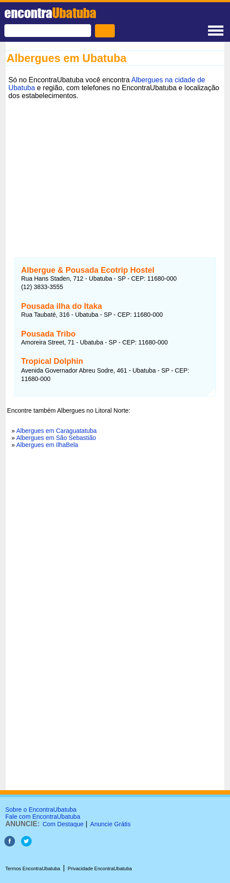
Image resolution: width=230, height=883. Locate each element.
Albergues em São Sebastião (56, 437)
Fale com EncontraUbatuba (42, 816)
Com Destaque (63, 824)
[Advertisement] (115, 164)
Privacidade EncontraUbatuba (100, 868)
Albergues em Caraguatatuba (56, 430)
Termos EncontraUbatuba (32, 868)
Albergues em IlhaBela (47, 444)
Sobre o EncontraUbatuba (41, 809)
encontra (50, 12)
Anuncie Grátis (110, 824)
